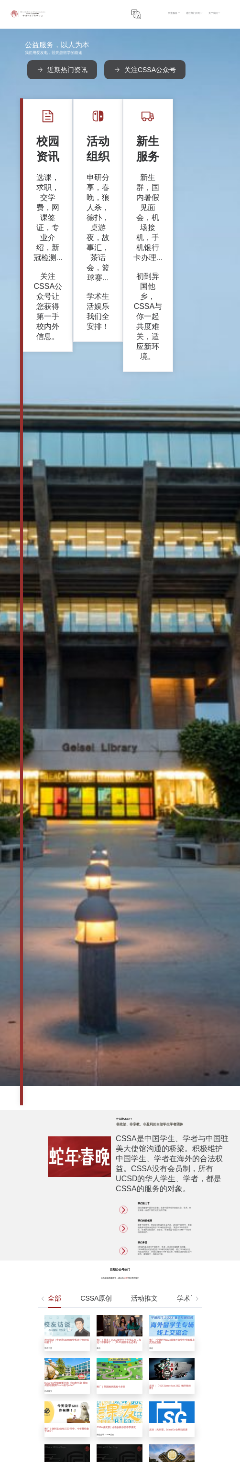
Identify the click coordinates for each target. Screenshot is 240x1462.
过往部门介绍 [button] (214, 7)
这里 (126, 736)
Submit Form (125, 1442)
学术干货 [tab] (190, 757)
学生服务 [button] (196, 7)
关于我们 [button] (232, 7)
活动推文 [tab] (144, 757)
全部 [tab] (54, 757)
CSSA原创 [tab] (96, 757)
